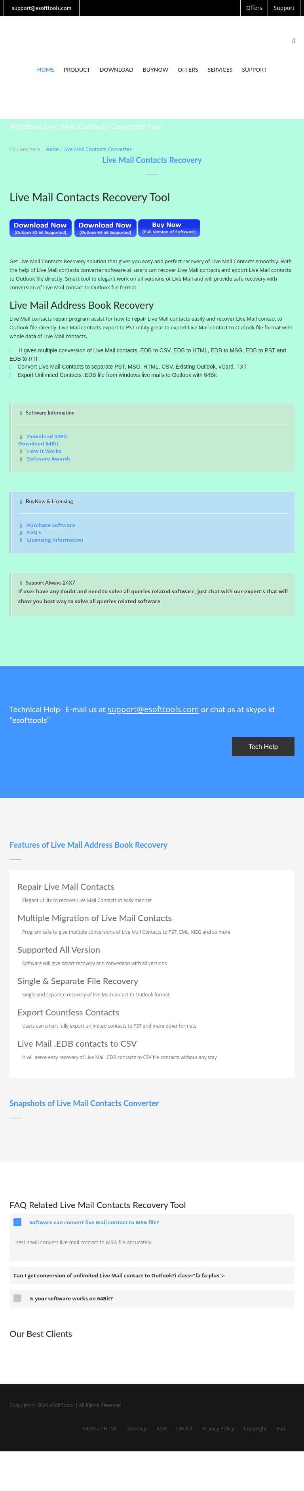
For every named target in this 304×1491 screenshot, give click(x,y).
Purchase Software (51, 525)
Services (220, 69)
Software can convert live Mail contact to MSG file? (86, 1222)
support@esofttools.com (153, 709)
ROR (161, 1428)
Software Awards (48, 458)
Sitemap (137, 1428)
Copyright (255, 1428)
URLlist (184, 1428)
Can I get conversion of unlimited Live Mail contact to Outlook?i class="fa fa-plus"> (119, 1275)
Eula (281, 1428)
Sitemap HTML (100, 1428)
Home (45, 69)
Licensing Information (55, 539)
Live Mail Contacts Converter (97, 149)
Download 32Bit (47, 436)
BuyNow (156, 69)
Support (254, 69)
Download (116, 69)
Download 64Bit (38, 443)
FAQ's (34, 532)
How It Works (44, 451)
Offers (188, 69)
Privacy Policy (218, 1428)
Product (77, 69)
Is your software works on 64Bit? (63, 1298)
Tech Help (263, 746)
